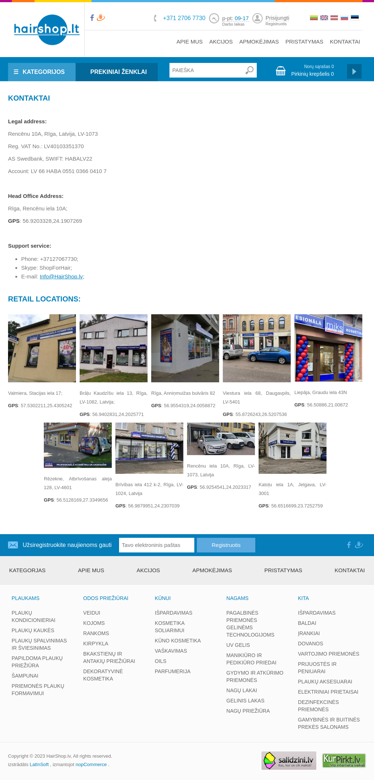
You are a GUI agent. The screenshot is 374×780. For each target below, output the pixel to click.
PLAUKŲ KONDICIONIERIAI (34, 616)
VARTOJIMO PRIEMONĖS (328, 654)
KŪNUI (163, 598)
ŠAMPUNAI (25, 676)
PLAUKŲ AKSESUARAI (325, 682)
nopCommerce (91, 764)
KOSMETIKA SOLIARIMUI (169, 626)
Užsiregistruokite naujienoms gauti (67, 545)
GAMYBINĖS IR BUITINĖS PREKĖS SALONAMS (329, 723)
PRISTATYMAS (305, 41)
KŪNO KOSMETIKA (178, 641)
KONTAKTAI (345, 41)
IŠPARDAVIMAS (173, 613)
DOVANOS (310, 643)
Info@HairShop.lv (61, 276)
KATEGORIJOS (44, 72)
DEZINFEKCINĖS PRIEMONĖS (318, 705)
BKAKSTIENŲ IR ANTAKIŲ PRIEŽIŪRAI (109, 657)
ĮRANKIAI (309, 633)
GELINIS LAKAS (245, 701)
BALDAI (307, 623)
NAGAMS (237, 598)
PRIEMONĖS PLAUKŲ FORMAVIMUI (38, 689)
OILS (161, 661)
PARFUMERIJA (173, 671)
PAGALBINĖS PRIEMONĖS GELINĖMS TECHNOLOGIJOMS (250, 624)
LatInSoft (39, 764)
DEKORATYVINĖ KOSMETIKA (103, 675)
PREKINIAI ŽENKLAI (118, 72)
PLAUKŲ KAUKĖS (33, 630)
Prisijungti (277, 18)
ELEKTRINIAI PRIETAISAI (328, 692)
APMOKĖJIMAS (259, 41)
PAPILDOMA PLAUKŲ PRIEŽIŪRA (37, 661)
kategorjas (27, 570)
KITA (303, 598)
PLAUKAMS (25, 598)
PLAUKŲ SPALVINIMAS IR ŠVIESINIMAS (39, 644)
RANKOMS (96, 633)
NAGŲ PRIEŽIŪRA (248, 711)
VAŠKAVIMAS (171, 651)
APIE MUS (189, 41)
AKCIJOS (221, 41)
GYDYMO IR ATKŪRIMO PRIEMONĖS (254, 676)
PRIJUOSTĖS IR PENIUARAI (317, 667)
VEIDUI (91, 613)
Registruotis (276, 24)
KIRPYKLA (95, 643)
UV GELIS (238, 645)
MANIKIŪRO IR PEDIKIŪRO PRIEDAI (251, 658)
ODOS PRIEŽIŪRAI (106, 598)
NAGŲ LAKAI (241, 690)
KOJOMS (94, 623)
